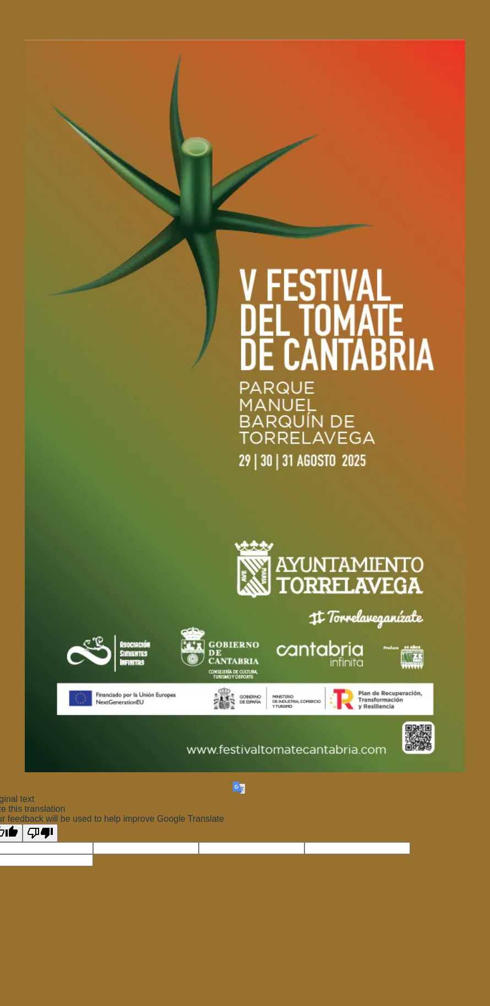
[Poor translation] (40, 833)
